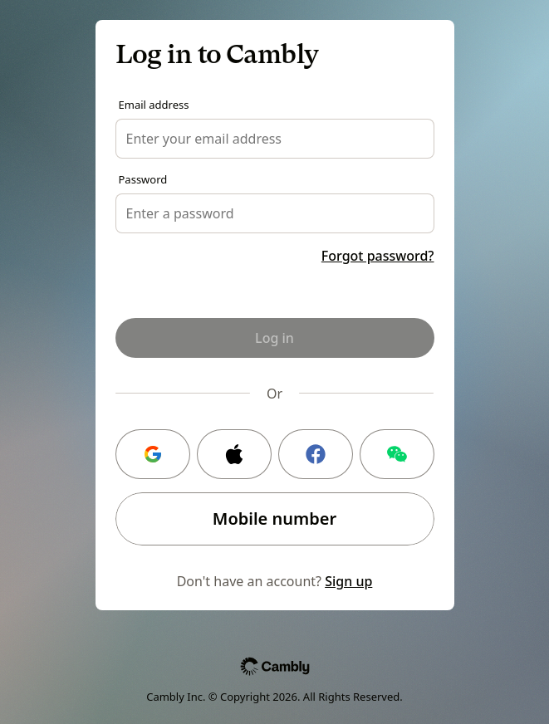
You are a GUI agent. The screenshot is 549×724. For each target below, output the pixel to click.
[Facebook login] (315, 454)
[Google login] (152, 454)
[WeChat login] (397, 454)
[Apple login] (234, 454)
